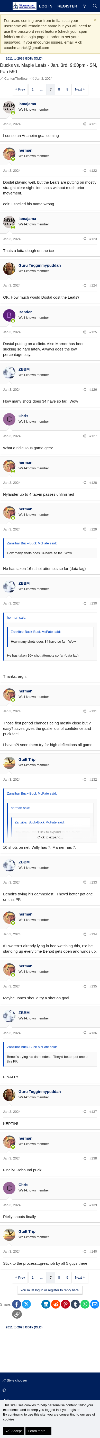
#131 (93, 711)
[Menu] (5, 6)
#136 (93, 1033)
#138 (93, 1158)
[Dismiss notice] (94, 20)
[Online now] (13, 112)
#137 (93, 1112)
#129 (93, 529)
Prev (21, 89)
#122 (93, 171)
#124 (93, 285)
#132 (93, 779)
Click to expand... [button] (50, 837)
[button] (49, 1390)
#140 (93, 1251)
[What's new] (85, 6)
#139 (93, 1205)
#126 (93, 389)
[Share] (84, 124)
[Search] (95, 6)
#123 (93, 239)
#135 (93, 986)
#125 (93, 332)
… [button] (41, 89)
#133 (93, 882)
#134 (93, 934)
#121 (93, 124)
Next (78, 89)
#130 (93, 603)
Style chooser (15, 1380)
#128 (93, 483)
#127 (93, 436)
